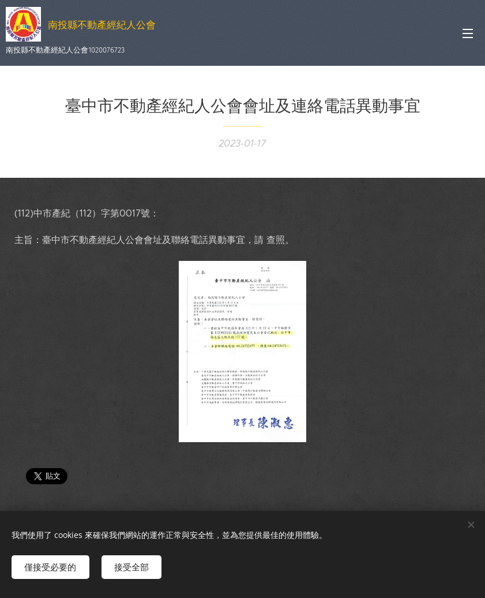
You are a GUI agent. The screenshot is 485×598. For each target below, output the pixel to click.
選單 (468, 33)
